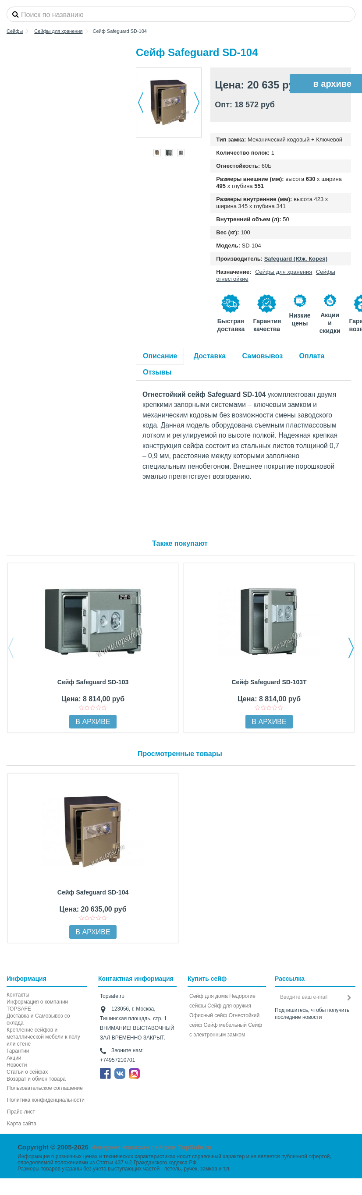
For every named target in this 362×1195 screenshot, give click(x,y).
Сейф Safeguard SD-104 (92, 892)
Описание (160, 356)
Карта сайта (21, 1124)
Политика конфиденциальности (46, 1100)
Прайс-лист (21, 1112)
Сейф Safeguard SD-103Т (268, 682)
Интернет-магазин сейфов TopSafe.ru (151, 1147)
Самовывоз (262, 356)
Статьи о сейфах (27, 1072)
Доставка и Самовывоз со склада (38, 1019)
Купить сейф (207, 978)
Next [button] (351, 648)
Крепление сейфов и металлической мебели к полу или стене (43, 1037)
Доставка (210, 356)
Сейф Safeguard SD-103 (92, 682)
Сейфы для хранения (283, 272)
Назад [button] (141, 102)
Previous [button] (11, 648)
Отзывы (157, 372)
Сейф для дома (208, 996)
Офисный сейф (208, 1015)
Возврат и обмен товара (36, 1079)
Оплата (312, 356)
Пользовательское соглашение (45, 1088)
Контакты (18, 995)
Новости (17, 1065)
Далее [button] (197, 102)
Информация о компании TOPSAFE (37, 1005)
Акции (14, 1058)
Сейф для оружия (229, 1006)
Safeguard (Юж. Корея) (295, 258)
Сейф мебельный (225, 1025)
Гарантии (18, 1051)
